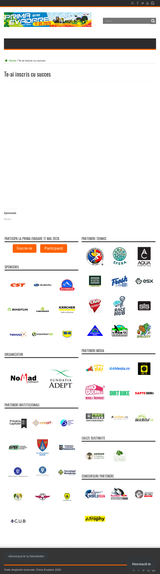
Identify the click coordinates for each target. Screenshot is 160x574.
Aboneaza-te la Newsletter (26, 556)
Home (10, 60)
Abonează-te (141, 564)
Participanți (53, 248)
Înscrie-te (24, 248)
